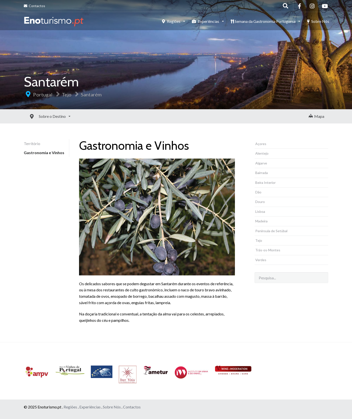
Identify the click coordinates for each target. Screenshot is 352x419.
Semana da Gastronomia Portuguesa (263, 21)
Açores (260, 144)
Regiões (171, 21)
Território (32, 143)
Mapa (316, 116)
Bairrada (261, 173)
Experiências (206, 21)
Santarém (91, 94)
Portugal (43, 94)
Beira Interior (265, 182)
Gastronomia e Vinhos (44, 152)
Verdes (260, 260)
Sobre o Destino (41, 116)
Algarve (261, 163)
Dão (258, 192)
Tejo (66, 94)
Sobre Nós (318, 21)
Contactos (34, 6)
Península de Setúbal (271, 231)
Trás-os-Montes (267, 250)
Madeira (261, 221)
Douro (260, 202)
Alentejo (262, 153)
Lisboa (260, 211)
